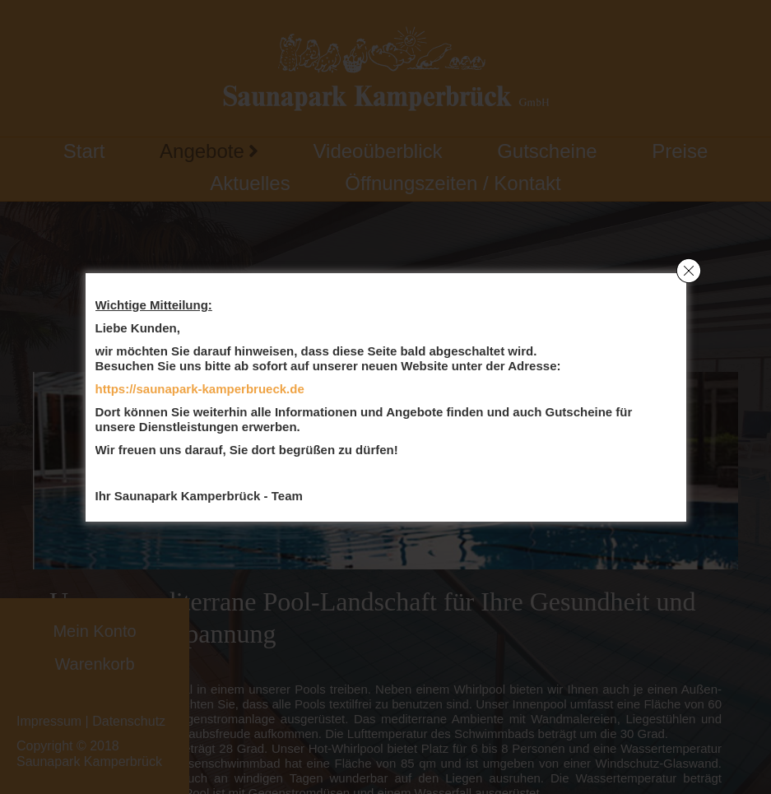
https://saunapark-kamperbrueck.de (199, 389)
